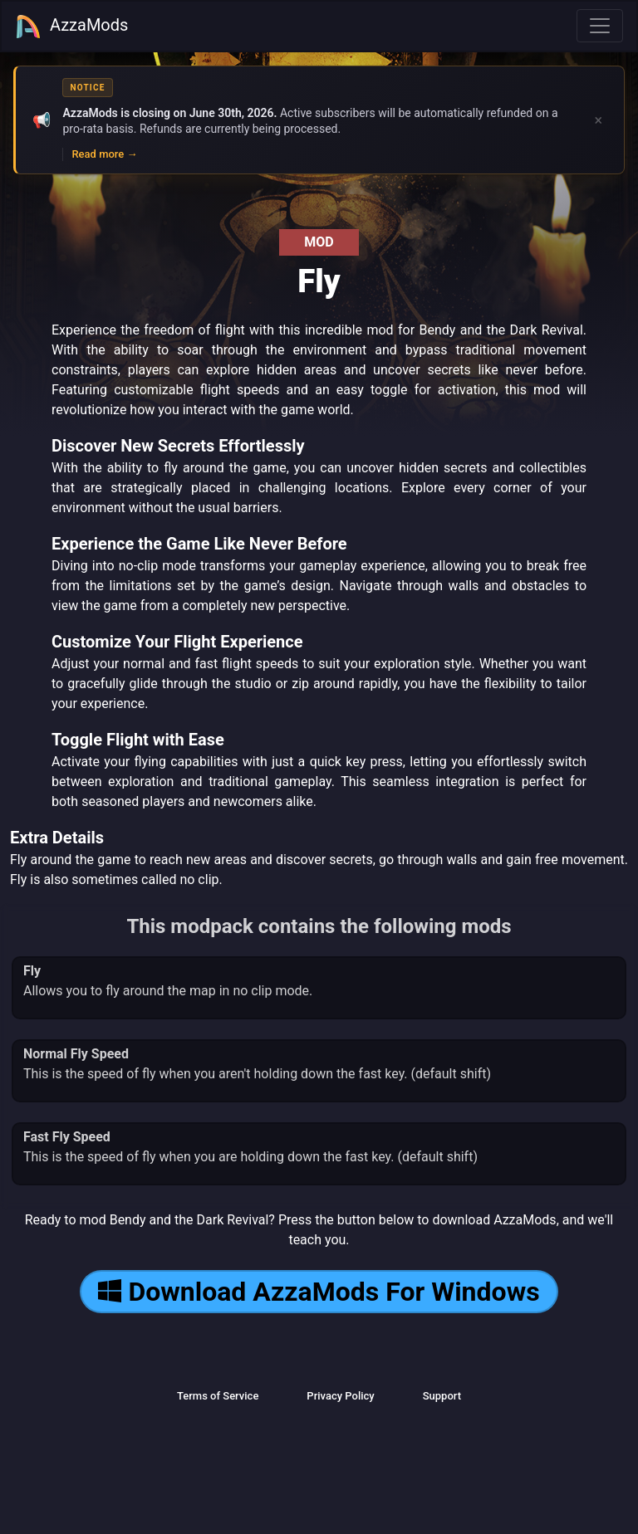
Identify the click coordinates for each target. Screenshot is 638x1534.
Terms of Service (217, 1396)
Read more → (104, 154)
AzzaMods (71, 26)
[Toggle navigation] (600, 25)
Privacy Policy (340, 1396)
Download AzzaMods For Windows (318, 1291)
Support (442, 1396)
